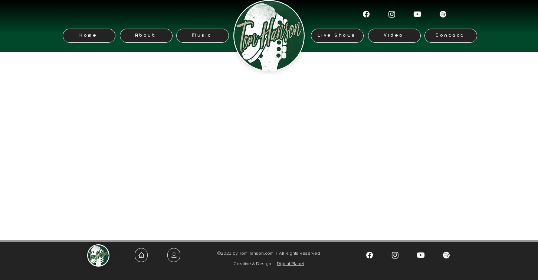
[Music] (202, 36)
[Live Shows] (337, 36)
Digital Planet (290, 264)
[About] (146, 36)
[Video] (394, 36)
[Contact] (450, 36)
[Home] (89, 36)
